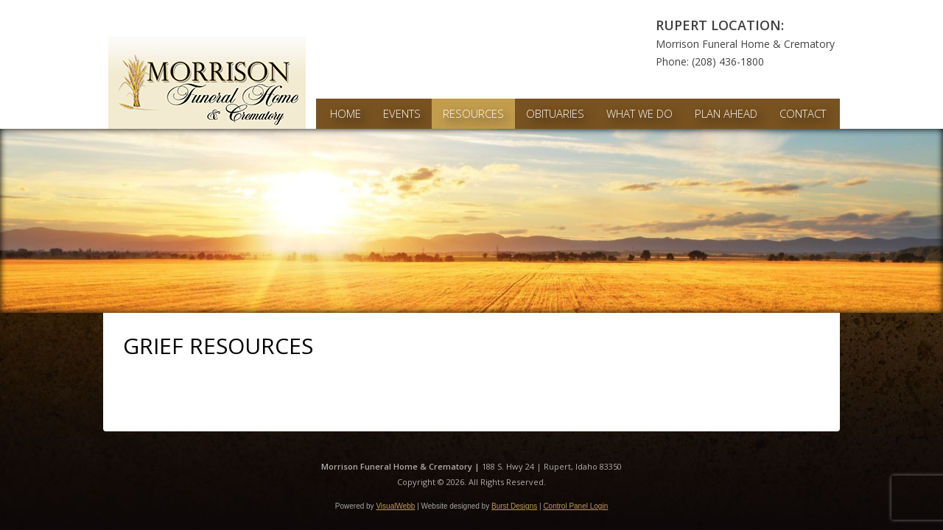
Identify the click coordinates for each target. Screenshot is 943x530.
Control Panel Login (575, 506)
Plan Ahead (726, 113)
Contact (802, 113)
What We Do (639, 113)
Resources (473, 113)
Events (402, 113)
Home (345, 113)
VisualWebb (395, 506)
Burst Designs (514, 506)
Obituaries (555, 113)
